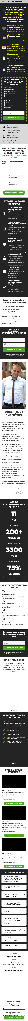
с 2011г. (16, 1006)
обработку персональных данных (14, 355)
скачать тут (14, 671)
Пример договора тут (15, 249)
